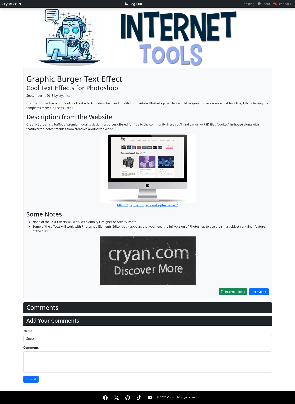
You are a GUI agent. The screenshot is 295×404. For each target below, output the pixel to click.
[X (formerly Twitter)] (116, 397)
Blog (250, 4)
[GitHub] (127, 397)
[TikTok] (138, 397)
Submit (31, 379)
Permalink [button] (259, 292)
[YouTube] (150, 397)
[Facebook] (105, 397)
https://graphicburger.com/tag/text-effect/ (147, 205)
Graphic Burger (37, 103)
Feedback (282, 4)
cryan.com (11, 3)
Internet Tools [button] (233, 292)
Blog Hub (133, 4)
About (264, 4)
